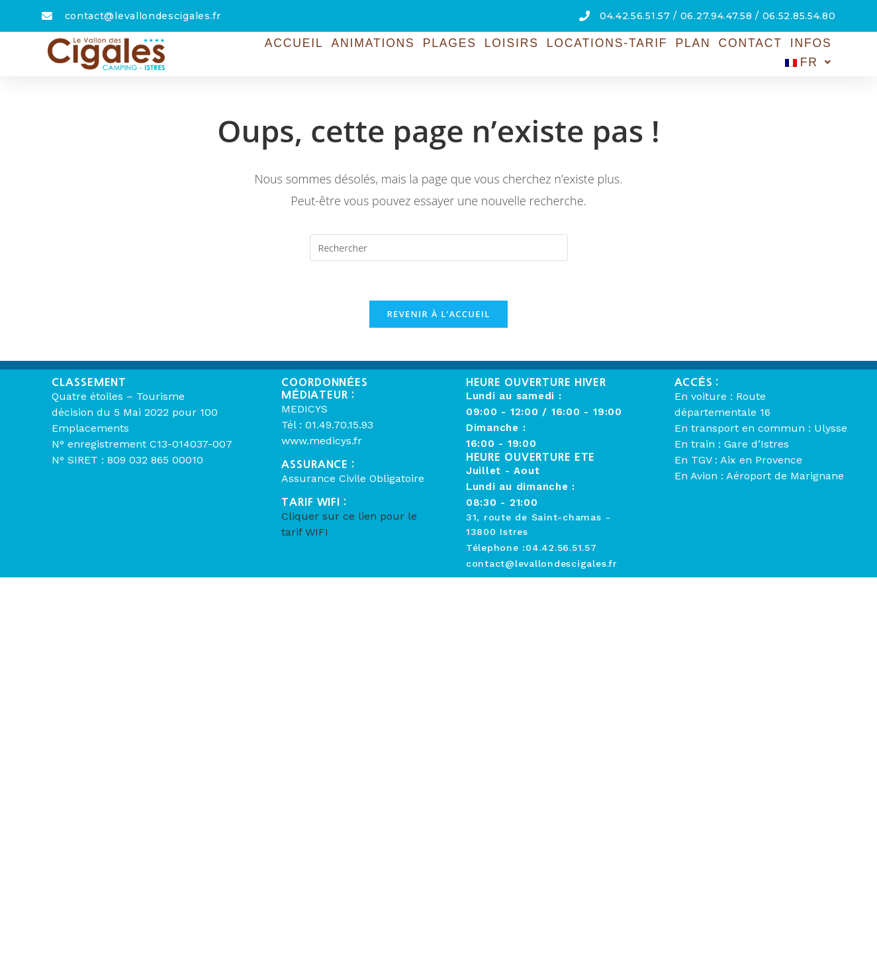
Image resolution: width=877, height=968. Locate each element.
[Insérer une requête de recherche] (439, 247)
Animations (327, 52)
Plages (401, 52)
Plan (639, 52)
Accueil (249, 52)
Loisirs (462, 52)
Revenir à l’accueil (438, 314)
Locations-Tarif (555, 52)
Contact (695, 52)
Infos (753, 52)
